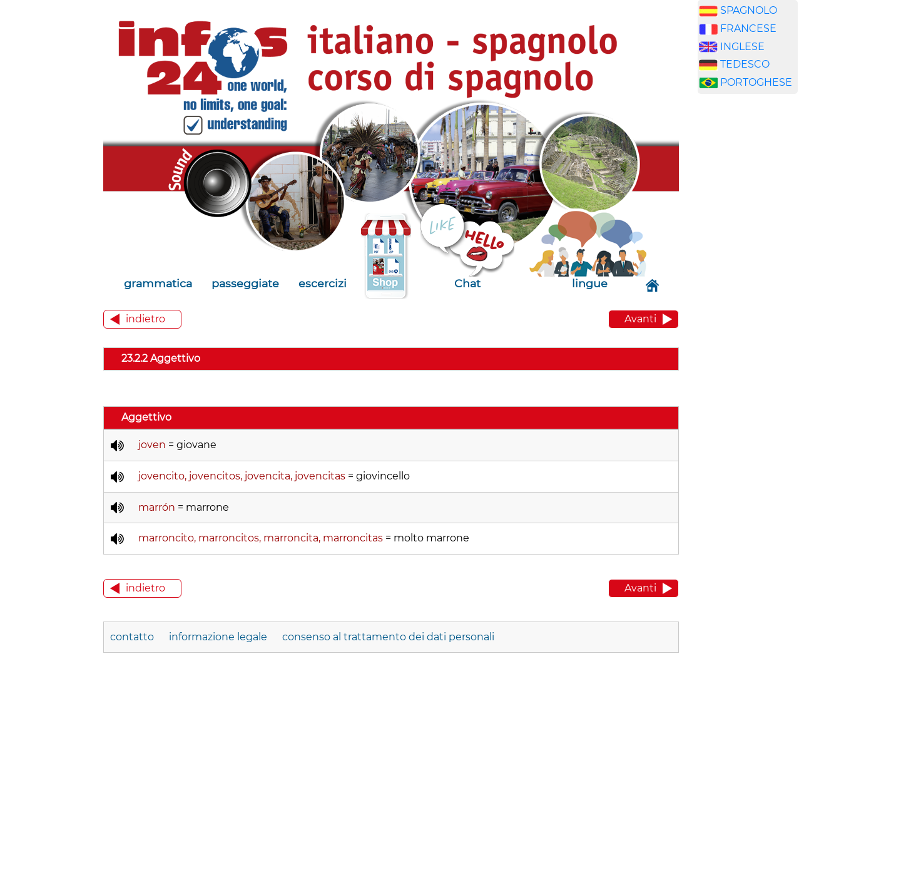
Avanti (640, 319)
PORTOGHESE (756, 82)
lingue (590, 283)
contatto (132, 637)
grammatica (158, 283)
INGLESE (742, 47)
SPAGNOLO (748, 10)
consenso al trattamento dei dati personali (388, 637)
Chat (467, 283)
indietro (145, 319)
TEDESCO (745, 64)
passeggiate (245, 283)
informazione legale (218, 637)
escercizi (322, 283)
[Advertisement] (757, 300)
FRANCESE (748, 28)
